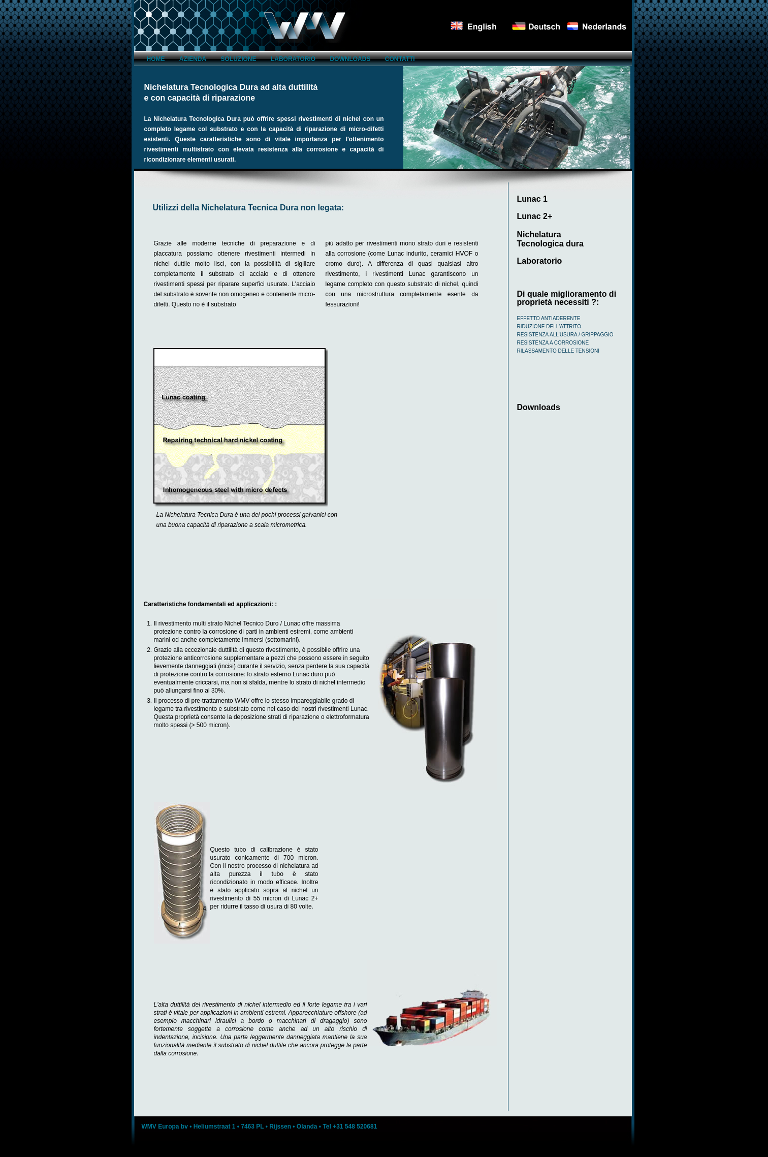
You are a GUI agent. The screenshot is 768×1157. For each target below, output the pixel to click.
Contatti (400, 58)
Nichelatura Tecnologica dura (550, 239)
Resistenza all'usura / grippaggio (565, 334)
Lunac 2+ (535, 216)
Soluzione (239, 58)
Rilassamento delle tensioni (558, 351)
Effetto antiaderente (549, 318)
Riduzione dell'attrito (549, 326)
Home (156, 58)
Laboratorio (293, 58)
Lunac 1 (532, 199)
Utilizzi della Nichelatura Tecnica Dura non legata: (248, 207)
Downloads (350, 58)
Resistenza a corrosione (553, 343)
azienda (192, 58)
